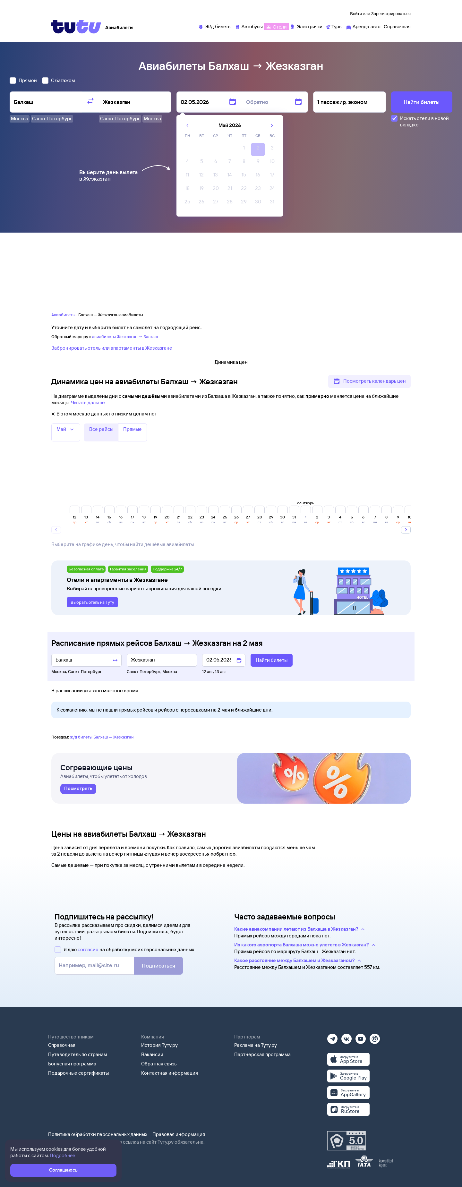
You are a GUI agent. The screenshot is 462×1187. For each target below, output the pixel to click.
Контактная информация (169, 1073)
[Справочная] (397, 26)
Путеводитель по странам (77, 1054)
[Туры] (334, 26)
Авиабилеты (63, 314)
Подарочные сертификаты (78, 1073)
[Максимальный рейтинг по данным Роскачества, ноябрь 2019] (346, 1140)
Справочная (61, 1045)
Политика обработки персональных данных (97, 1134)
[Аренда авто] (363, 26)
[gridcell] (244, 149)
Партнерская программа (262, 1054)
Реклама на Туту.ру (255, 1045)
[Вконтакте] (346, 1037)
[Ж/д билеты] (214, 26)
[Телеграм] (332, 1037)
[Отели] (276, 26)
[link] (78, 789)
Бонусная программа (72, 1064)
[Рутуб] (375, 1037)
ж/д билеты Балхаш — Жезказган (101, 736)
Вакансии (152, 1054)
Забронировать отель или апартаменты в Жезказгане (111, 348)
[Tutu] (76, 26)
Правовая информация (178, 1134)
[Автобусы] (249, 26)
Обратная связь (159, 1064)
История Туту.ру (159, 1045)
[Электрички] (306, 26)
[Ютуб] (360, 1037)
